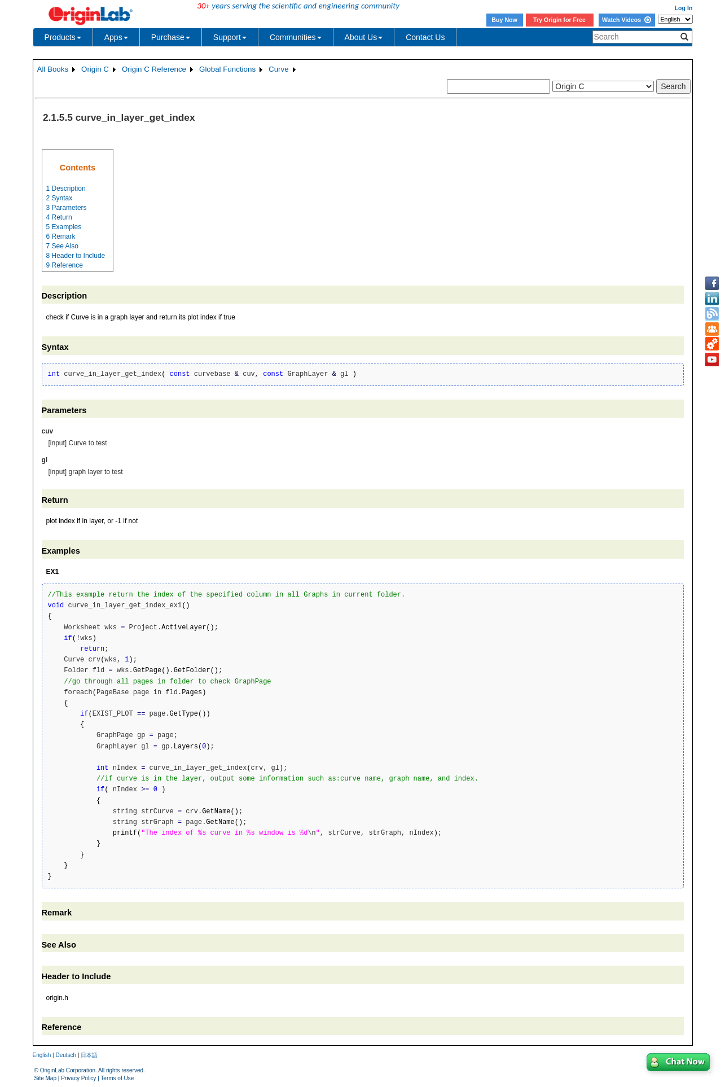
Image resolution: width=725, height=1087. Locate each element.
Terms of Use (117, 1078)
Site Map (45, 1078)
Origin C (95, 69)
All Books (53, 69)
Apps (116, 37)
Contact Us (425, 37)
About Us (364, 37)
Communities (296, 37)
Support (230, 37)
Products (63, 37)
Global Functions (227, 69)
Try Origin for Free (559, 19)
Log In (684, 8)
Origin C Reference (154, 69)
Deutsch (65, 1055)
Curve (279, 69)
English (42, 1055)
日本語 (89, 1055)
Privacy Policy (78, 1078)
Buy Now (504, 19)
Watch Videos (626, 19)
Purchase (170, 37)
